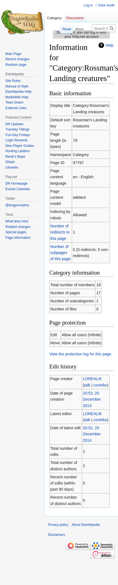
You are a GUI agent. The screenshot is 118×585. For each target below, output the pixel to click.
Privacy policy (58, 525)
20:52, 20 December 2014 (92, 399)
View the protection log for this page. (80, 354)
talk (87, 385)
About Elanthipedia (86, 525)
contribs (100, 385)
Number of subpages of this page (60, 252)
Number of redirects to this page (60, 232)
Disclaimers (56, 535)
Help (109, 45)
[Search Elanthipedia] (104, 28)
